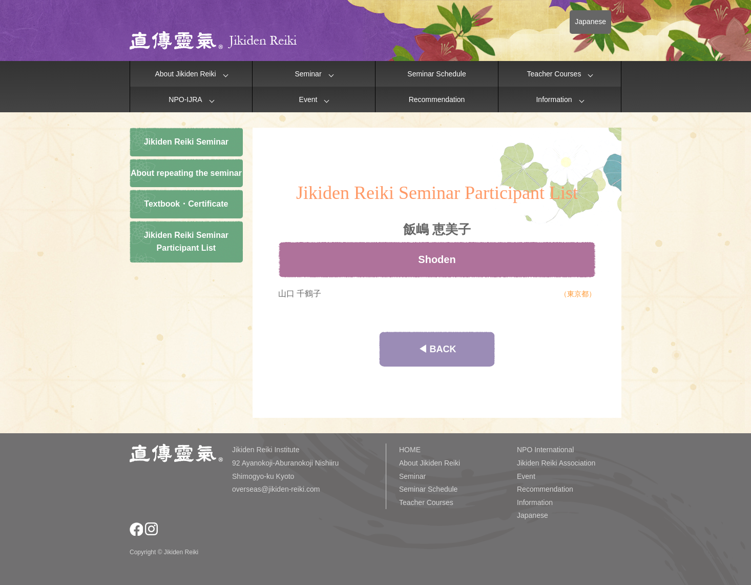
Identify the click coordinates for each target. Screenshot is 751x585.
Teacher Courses (554, 74)
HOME (410, 450)
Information (554, 99)
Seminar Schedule (436, 74)
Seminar (308, 74)
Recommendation (437, 99)
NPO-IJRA (185, 99)
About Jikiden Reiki (185, 74)
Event (308, 99)
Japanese (590, 21)
